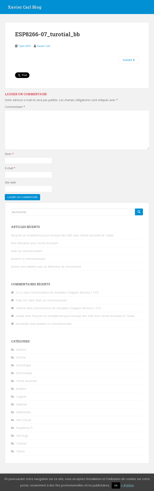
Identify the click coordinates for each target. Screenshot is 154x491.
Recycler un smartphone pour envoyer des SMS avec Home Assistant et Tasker (62, 235)
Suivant (129, 60)
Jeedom (21, 389)
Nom (9, 154)
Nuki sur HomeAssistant (26, 251)
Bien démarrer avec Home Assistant (34, 243)
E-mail (10, 168)
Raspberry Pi (24, 428)
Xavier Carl (43, 46)
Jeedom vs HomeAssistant (28, 259)
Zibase (20, 451)
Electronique (24, 373)
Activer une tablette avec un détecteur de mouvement (46, 266)
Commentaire (15, 107)
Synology (22, 435)
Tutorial (21, 443)
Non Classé (23, 420)
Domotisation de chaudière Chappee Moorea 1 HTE (65, 292)
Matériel (21, 404)
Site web (10, 182)
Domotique (23, 365)
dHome (21, 357)
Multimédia (23, 412)
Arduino (21, 349)
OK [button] (116, 485)
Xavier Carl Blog (25, 7)
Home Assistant (26, 381)
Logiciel (21, 396)
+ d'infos (127, 485)
